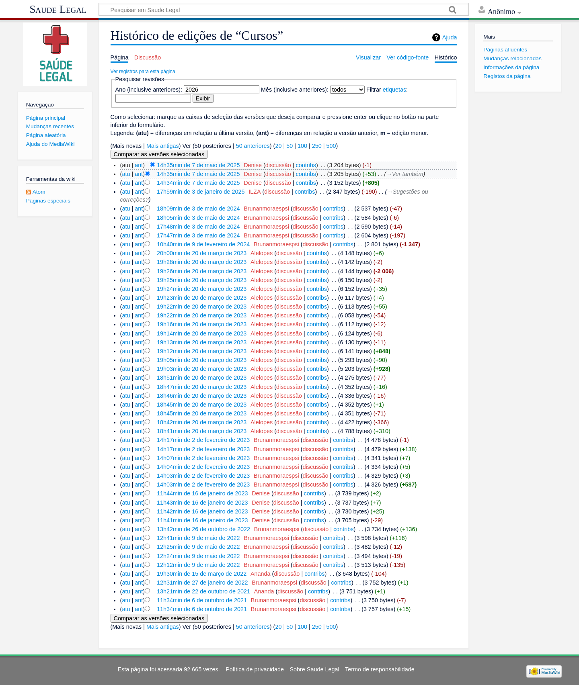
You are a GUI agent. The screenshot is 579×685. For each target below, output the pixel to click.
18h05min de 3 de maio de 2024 (198, 218)
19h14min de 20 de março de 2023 (201, 333)
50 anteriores (253, 146)
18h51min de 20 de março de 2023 (201, 377)
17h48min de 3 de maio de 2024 (198, 226)
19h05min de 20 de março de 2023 (201, 360)
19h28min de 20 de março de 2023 (201, 262)
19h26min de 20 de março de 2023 (201, 271)
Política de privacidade (255, 669)
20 (278, 146)
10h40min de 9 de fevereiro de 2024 (203, 244)
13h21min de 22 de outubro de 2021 (203, 591)
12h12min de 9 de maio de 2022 (198, 565)
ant (139, 165)
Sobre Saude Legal (314, 669)
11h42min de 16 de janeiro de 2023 (202, 511)
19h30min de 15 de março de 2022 (201, 573)
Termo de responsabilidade (380, 669)
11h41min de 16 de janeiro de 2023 (202, 520)
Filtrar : (387, 89)
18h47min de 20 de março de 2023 (201, 387)
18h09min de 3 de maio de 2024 (198, 208)
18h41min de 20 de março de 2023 (201, 431)
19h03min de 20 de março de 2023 (201, 369)
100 (302, 146)
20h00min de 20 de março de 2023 (201, 253)
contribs (306, 165)
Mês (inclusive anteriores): (295, 89)
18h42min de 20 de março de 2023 (201, 422)
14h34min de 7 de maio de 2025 (198, 183)
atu (126, 174)
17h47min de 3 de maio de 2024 (198, 235)
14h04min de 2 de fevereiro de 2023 (203, 467)
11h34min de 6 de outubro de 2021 (202, 600)
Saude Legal (57, 9)
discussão (278, 165)
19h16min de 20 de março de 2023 (201, 324)
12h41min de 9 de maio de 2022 (198, 538)
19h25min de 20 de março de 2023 (201, 280)
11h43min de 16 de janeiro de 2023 (202, 502)
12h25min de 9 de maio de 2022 (198, 547)
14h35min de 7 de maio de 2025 (198, 165)
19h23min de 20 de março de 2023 (201, 297)
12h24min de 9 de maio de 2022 (198, 556)
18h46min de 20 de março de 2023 (201, 396)
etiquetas (394, 89)
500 (331, 146)
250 (317, 146)
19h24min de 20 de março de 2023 (201, 289)
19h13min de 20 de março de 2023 (201, 342)
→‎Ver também (404, 174)
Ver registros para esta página (143, 71)
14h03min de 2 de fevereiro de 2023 (203, 475)
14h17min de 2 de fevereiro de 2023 (203, 440)
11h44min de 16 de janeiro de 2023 (202, 493)
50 (289, 146)
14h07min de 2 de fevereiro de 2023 (203, 458)
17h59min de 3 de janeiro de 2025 (200, 191)
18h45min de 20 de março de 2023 (201, 404)
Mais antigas (162, 146)
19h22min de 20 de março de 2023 (201, 306)
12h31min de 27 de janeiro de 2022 (202, 582)
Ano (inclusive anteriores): (148, 89)
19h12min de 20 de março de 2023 (201, 351)
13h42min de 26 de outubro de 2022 (203, 529)
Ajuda (449, 37)
